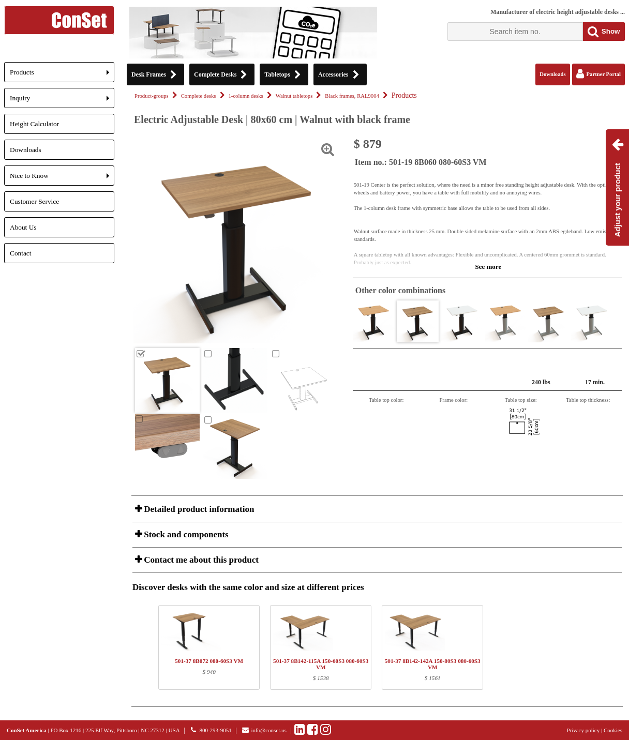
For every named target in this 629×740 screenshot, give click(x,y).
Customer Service (34, 201)
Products (62, 75)
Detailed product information (198, 509)
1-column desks (246, 96)
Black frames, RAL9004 (352, 96)
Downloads (25, 150)
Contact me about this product (200, 560)
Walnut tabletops (294, 96)
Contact (20, 253)
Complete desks (198, 96)
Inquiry (62, 101)
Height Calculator (34, 124)
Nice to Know (62, 179)
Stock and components (185, 534)
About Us (23, 227)
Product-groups (151, 96)
